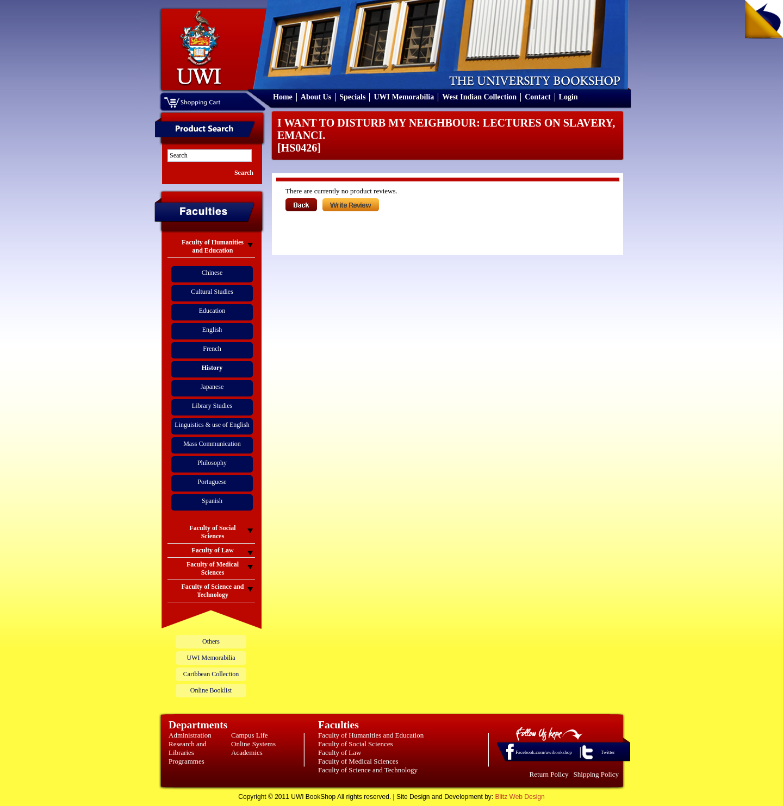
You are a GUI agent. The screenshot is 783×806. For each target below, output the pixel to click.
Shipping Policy (596, 774)
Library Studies (212, 406)
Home (283, 97)
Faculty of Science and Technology (368, 770)
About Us (316, 97)
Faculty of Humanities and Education (371, 735)
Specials (352, 97)
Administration (190, 735)
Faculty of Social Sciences (355, 744)
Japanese (212, 387)
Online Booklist (211, 690)
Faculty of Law (339, 752)
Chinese (212, 272)
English (212, 329)
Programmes (186, 761)
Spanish (212, 501)
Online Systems (253, 744)
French (212, 348)
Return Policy (549, 774)
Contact (537, 97)
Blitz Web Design (520, 797)
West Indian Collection (479, 97)
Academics (247, 752)
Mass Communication (212, 444)
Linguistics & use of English (212, 425)
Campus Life (249, 735)
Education (212, 310)
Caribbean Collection (211, 674)
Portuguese (211, 482)
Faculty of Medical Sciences (358, 761)
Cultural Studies (212, 291)
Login (568, 97)
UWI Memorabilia (404, 97)
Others (211, 641)
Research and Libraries (188, 748)
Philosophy (212, 463)
